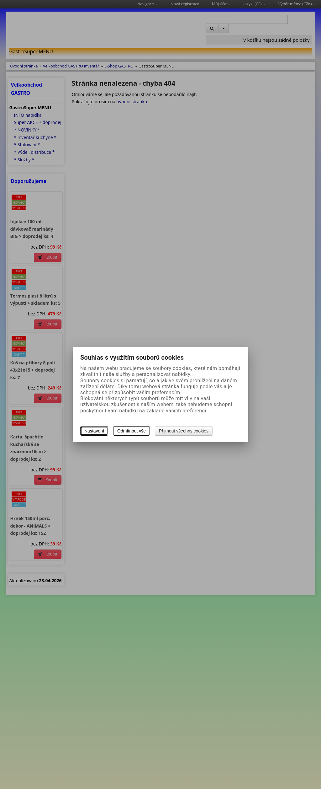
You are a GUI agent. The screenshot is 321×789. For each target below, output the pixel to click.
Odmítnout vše (131, 430)
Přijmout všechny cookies (183, 430)
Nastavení (94, 430)
